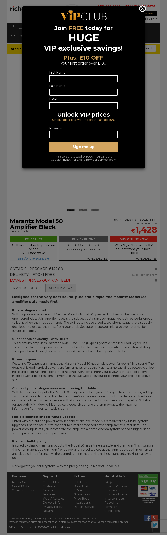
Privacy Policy (70, 159)
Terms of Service (97, 159)
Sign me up (83, 147)
